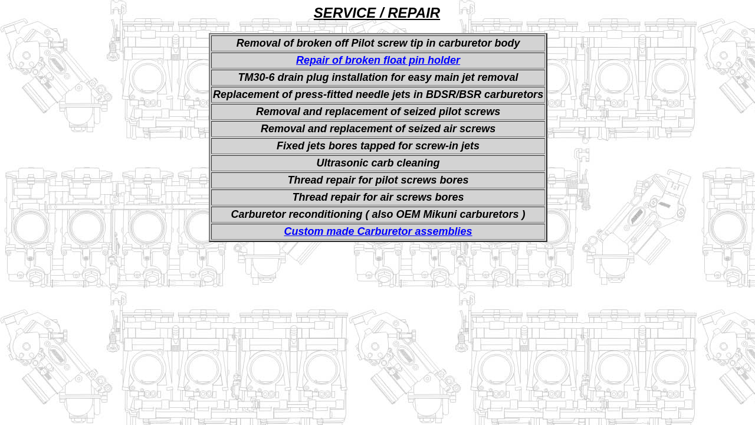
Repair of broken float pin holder (378, 60)
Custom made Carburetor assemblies (378, 231)
